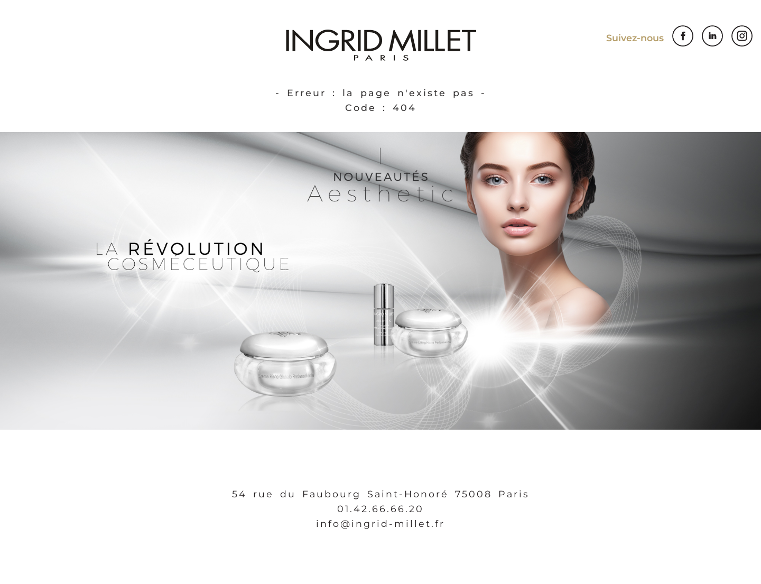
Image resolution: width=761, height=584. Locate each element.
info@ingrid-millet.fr (380, 523)
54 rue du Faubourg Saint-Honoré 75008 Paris (381, 493)
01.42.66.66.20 (380, 508)
